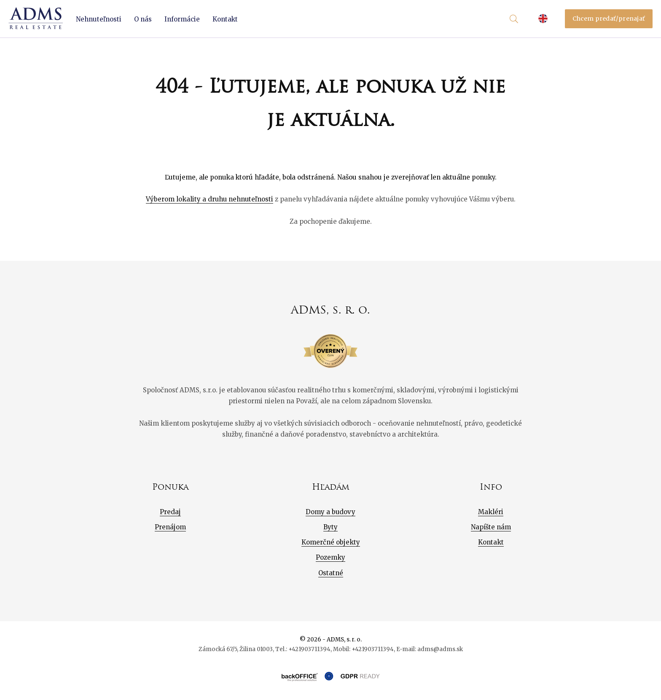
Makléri (490, 512)
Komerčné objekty (330, 542)
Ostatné (330, 573)
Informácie (182, 19)
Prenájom (170, 527)
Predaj (170, 512)
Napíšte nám (491, 527)
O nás (143, 19)
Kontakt (225, 19)
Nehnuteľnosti (98, 19)
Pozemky (330, 557)
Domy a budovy (330, 512)
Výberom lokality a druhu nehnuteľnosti (209, 199)
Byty (330, 527)
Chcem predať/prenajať (608, 18)
